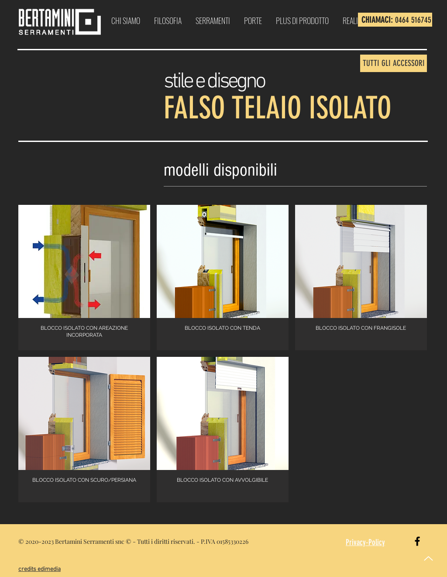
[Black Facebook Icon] (417, 541)
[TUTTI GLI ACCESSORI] (393, 63)
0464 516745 (413, 20)
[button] (84, 277)
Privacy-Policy (365, 542)
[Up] (428, 558)
